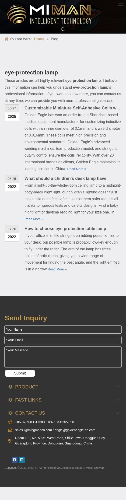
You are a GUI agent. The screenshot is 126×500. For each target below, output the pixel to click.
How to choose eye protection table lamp (65, 228)
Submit (20, 373)
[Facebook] (15, 460)
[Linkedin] (22, 460)
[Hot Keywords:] (63, 29)
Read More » (76, 169)
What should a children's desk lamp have (65, 178)
